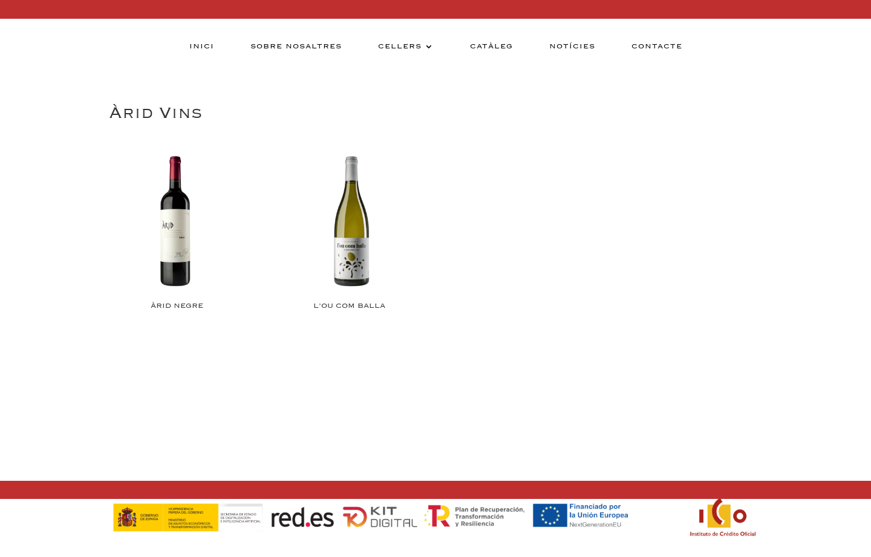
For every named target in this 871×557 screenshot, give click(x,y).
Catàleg (491, 46)
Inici (201, 46)
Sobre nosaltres (296, 46)
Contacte (656, 46)
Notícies (572, 46)
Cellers (400, 46)
